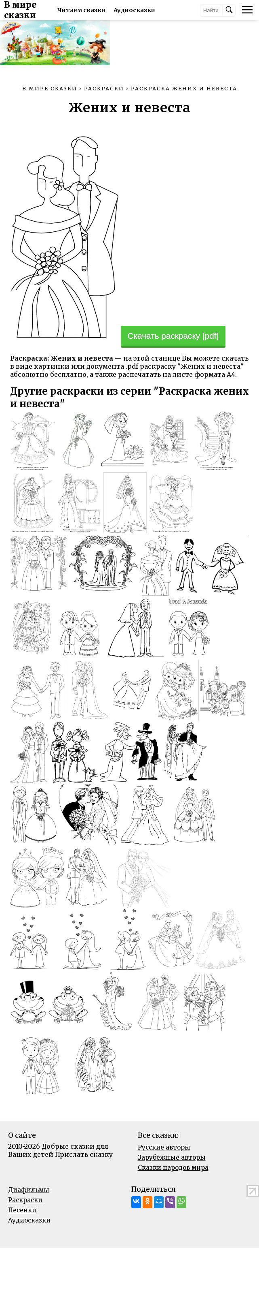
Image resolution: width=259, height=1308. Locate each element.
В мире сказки (37, 10)
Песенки (22, 1270)
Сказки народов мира (173, 1228)
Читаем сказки (104, 10)
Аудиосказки (29, 1280)
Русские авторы (164, 1208)
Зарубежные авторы (172, 1218)
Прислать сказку (84, 1215)
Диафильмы (28, 1250)
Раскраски (25, 1260)
